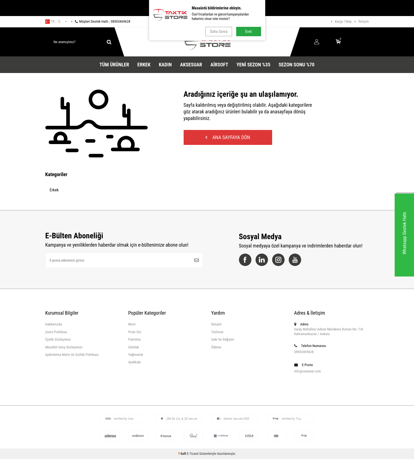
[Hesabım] (316, 42)
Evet (248, 31)
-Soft (182, 454)
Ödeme (216, 347)
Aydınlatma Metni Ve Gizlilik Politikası (72, 355)
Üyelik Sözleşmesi (58, 339)
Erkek (144, 64)
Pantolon (134, 339)
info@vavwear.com (307, 371)
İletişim (363, 21)
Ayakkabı (134, 362)
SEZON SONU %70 (297, 64)
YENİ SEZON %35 (253, 64)
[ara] (109, 42)
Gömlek (133, 347)
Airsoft (219, 64)
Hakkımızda (53, 324)
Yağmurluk (135, 355)
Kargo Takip (343, 21)
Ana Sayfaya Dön (227, 137)
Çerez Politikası (56, 332)
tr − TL (56, 21)
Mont (132, 324)
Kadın (165, 64)
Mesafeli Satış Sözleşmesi (64, 347)
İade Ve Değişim (222, 339)
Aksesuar (191, 64)
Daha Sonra (218, 31)
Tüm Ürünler (114, 64)
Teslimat (217, 332)
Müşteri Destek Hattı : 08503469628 (100, 21)
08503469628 (304, 352)
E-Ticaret (193, 454)
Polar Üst (134, 332)
